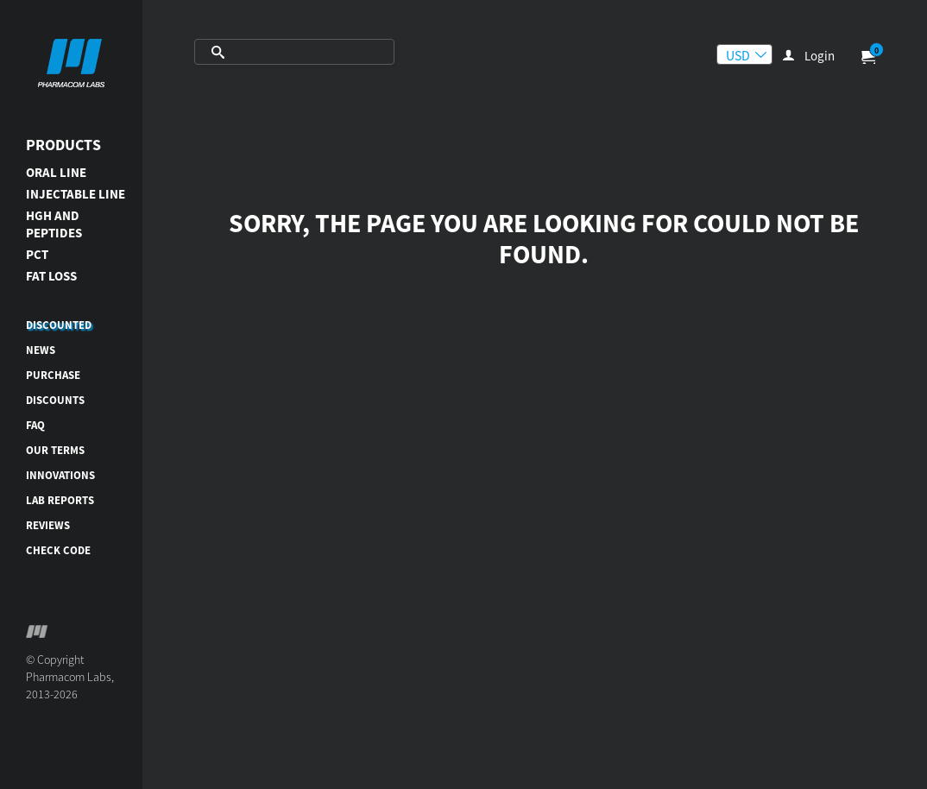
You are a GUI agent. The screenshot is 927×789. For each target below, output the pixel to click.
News (40, 350)
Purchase (53, 375)
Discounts (55, 400)
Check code (58, 550)
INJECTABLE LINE (75, 194)
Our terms (55, 450)
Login (819, 55)
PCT (37, 254)
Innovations (60, 475)
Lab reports (60, 500)
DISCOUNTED (58, 325)
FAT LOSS (51, 276)
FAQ (35, 425)
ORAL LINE (56, 172)
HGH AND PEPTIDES (54, 224)
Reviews (48, 525)
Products (63, 145)
